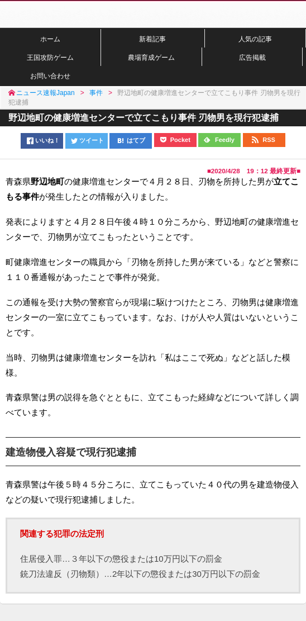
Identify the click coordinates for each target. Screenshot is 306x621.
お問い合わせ (50, 75)
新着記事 (152, 38)
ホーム (50, 38)
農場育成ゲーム (151, 57)
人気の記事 (255, 38)
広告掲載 (252, 57)
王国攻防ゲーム (50, 57)
